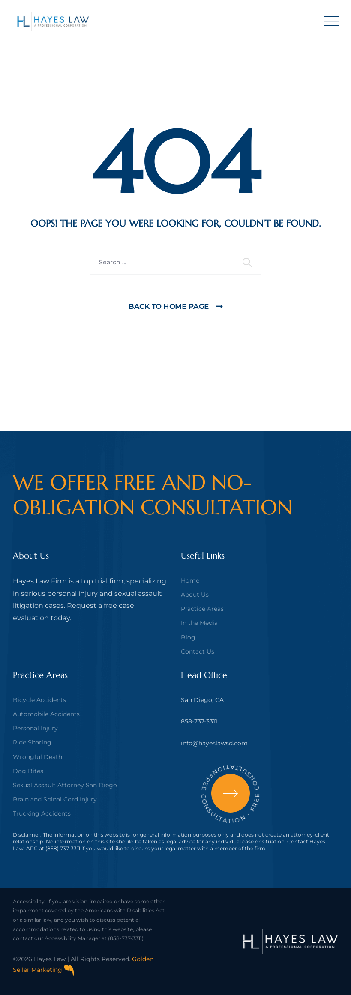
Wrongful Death (37, 757)
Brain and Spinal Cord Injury (55, 799)
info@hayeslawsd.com (214, 743)
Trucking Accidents (42, 813)
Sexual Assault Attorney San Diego (65, 785)
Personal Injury (35, 728)
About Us (195, 594)
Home (190, 580)
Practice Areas (202, 609)
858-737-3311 (199, 721)
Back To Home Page (169, 306)
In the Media (199, 623)
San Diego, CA (202, 700)
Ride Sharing (32, 742)
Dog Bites (28, 771)
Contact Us (197, 651)
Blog (188, 637)
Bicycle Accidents (39, 700)
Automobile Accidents (46, 714)
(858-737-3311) (126, 938)
